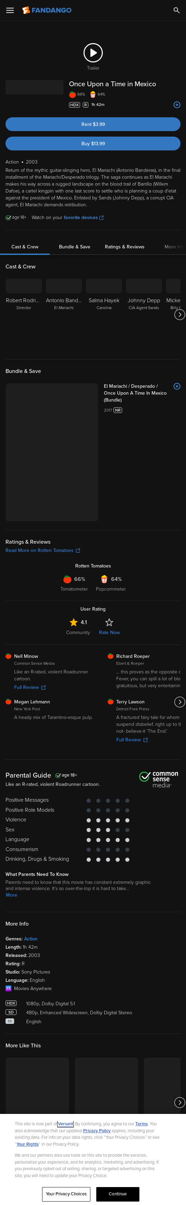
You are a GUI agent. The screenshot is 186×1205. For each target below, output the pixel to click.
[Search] (176, 10)
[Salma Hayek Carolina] (104, 314)
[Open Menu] (10, 10)
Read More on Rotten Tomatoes (43, 550)
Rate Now (109, 632)
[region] (93, 1159)
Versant (65, 1124)
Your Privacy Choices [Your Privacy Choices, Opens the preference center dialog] (66, 1194)
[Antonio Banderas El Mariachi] (64, 314)
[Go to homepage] (47, 10)
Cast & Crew (24, 247)
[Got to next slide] (179, 314)
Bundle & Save (74, 247)
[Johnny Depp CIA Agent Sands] (144, 314)
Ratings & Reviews (125, 247)
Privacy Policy (97, 1131)
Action (31, 939)
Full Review (30, 687)
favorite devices (84, 217)
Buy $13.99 (93, 144)
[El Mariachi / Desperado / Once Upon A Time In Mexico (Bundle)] (142, 393)
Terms (141, 1124)
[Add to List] (177, 104)
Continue (118, 1194)
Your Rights (28, 1144)
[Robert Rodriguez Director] (24, 314)
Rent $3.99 (93, 124)
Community (78, 632)
